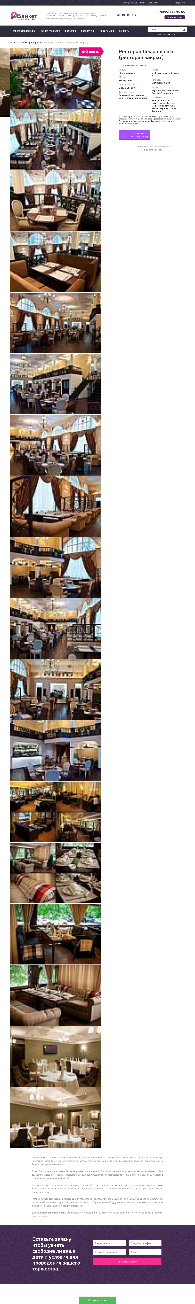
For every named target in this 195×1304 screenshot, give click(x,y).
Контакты (124, 31)
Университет (125, 80)
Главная (14, 42)
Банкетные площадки (24, 31)
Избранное (178, 3)
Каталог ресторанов (30, 42)
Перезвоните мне (174, 17)
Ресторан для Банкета (135, 97)
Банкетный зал (127, 95)
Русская (156, 93)
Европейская (158, 90)
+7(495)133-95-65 (171, 12)
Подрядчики (88, 31)
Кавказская (172, 90)
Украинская (167, 93)
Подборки (70, 31)
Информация (107, 31)
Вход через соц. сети (149, 3)
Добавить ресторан (128, 3)
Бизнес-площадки (50, 31)
